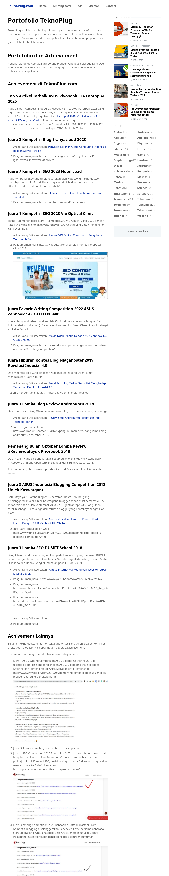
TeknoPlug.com (20, 6)
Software (149, 65)
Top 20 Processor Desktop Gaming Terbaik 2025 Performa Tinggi (145, 111)
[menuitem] (43, 6)
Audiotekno (135, 85)
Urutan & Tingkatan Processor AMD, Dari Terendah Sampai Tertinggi (142, 31)
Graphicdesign (137, 65)
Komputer (135, 23)
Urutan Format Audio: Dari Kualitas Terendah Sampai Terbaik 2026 (145, 92)
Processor (145, 23)
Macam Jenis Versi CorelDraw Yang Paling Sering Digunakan (143, 72)
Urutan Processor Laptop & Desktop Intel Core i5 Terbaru (144, 53)
